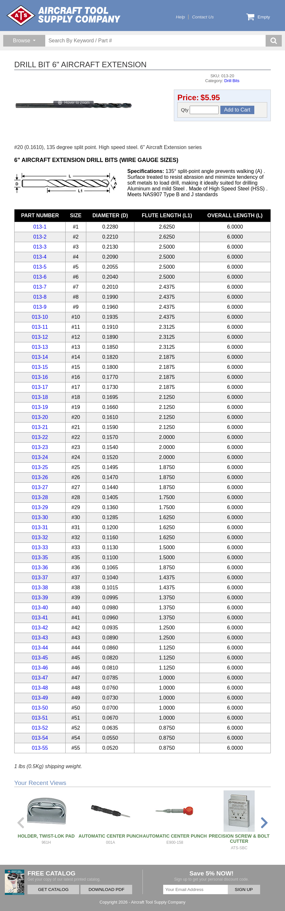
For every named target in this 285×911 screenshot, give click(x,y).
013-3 (40, 247)
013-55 (40, 748)
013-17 (40, 387)
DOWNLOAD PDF (106, 889)
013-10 (40, 317)
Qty (200, 110)
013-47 (40, 678)
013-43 (40, 637)
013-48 (40, 688)
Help (180, 17)
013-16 (40, 377)
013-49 (40, 698)
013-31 (40, 527)
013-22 (40, 437)
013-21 (40, 427)
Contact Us (203, 17)
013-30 (40, 517)
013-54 (40, 738)
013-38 (40, 587)
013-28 (40, 497)
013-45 (40, 657)
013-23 (40, 447)
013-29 (40, 507)
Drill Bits (231, 80)
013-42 (40, 627)
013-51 (40, 718)
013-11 (40, 327)
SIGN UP (244, 889)
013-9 (40, 307)
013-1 (40, 227)
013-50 (40, 708)
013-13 (40, 347)
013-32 (40, 537)
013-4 (40, 257)
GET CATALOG (53, 889)
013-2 (40, 237)
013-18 (40, 397)
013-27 (40, 487)
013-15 (40, 367)
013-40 (40, 607)
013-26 (40, 477)
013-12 (40, 337)
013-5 (40, 267)
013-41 (40, 617)
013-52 (40, 728)
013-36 (40, 567)
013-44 (40, 647)
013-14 (40, 357)
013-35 (40, 557)
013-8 (40, 297)
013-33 (40, 547)
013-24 (40, 457)
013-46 (40, 667)
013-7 (40, 287)
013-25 (40, 467)
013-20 (40, 417)
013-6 (40, 277)
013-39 (40, 597)
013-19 (40, 407)
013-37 (40, 577)
